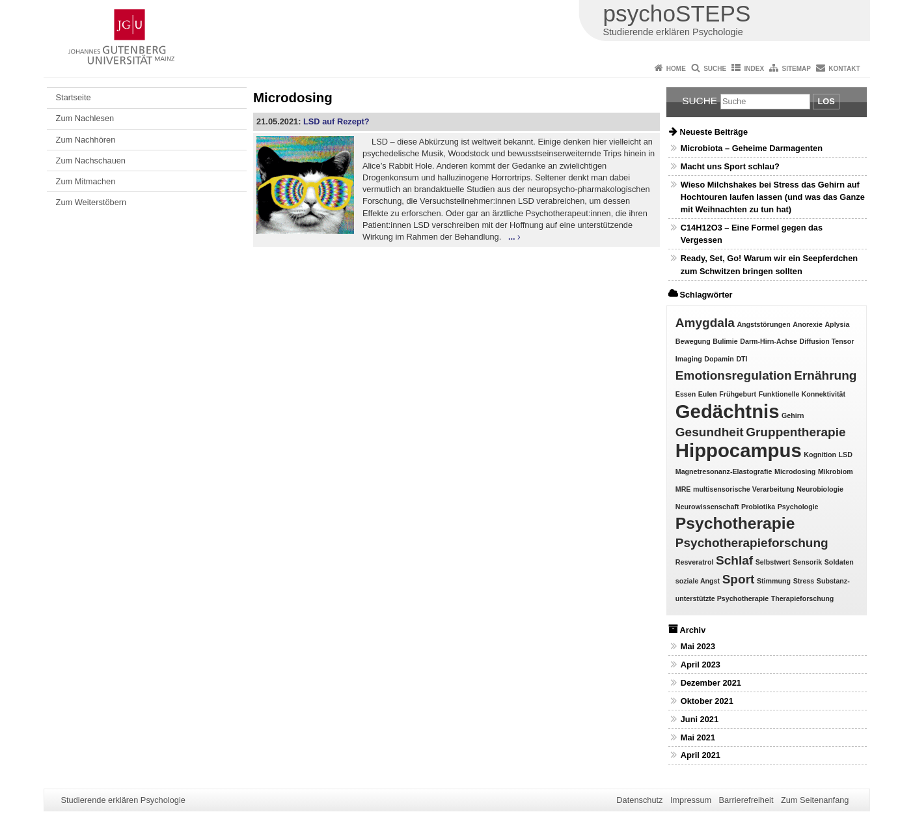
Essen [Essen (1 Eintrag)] (685, 394)
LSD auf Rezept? (336, 121)
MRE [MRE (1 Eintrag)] (683, 489)
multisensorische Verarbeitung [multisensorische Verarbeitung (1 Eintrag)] (744, 489)
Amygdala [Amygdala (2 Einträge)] (705, 322)
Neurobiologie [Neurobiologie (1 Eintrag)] (820, 489)
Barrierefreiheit (746, 800)
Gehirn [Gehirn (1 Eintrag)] (793, 415)
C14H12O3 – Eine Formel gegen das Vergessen (752, 234)
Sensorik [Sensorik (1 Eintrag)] (807, 562)
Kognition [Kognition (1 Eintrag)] (820, 454)
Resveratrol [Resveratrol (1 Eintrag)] (694, 562)
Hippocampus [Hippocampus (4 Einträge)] (738, 450)
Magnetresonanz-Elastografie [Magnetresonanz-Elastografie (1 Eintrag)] (723, 471)
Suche (714, 68)
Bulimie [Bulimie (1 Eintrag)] (725, 341)
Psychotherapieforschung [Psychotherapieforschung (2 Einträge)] (751, 543)
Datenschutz (639, 800)
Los (825, 101)
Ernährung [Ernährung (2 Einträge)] (825, 375)
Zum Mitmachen (86, 181)
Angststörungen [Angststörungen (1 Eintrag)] (763, 324)
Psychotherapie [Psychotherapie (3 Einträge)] (735, 523)
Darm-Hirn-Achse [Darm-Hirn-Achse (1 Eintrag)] (768, 341)
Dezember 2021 (711, 683)
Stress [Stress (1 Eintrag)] (804, 581)
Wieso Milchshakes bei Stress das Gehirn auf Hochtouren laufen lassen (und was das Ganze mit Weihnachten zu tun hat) (773, 197)
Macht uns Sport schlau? (730, 166)
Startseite (73, 97)
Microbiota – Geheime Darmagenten (752, 148)
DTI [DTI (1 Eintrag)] (741, 359)
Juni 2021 (699, 719)
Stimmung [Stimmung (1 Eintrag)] (774, 581)
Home (676, 68)
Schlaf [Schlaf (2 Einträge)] (734, 560)
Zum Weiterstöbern (91, 202)
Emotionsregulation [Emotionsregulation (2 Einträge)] (733, 375)
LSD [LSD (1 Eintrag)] (845, 454)
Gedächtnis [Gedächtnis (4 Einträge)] (727, 411)
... (511, 237)
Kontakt (844, 68)
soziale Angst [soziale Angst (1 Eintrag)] (697, 581)
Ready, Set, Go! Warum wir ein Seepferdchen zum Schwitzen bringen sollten (769, 264)
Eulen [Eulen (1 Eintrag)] (707, 394)
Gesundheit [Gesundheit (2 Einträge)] (709, 432)
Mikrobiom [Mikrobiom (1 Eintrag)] (835, 471)
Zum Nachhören (86, 140)
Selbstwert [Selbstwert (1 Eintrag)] (773, 562)
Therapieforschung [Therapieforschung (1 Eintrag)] (802, 598)
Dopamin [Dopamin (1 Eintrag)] (719, 359)
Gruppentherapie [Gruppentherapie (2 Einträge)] (795, 432)
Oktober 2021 (707, 701)
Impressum (690, 800)
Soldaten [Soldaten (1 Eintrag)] (839, 562)
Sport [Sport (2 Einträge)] (738, 579)
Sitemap (796, 68)
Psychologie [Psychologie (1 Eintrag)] (798, 507)
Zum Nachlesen (85, 118)
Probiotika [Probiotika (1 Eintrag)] (758, 507)
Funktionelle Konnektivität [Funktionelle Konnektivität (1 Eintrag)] (802, 394)
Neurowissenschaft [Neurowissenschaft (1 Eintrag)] (707, 507)
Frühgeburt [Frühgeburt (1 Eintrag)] (737, 394)
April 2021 (700, 755)
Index (754, 68)
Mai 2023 (698, 646)
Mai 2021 (698, 737)
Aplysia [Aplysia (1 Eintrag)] (836, 324)
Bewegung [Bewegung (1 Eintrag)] (693, 341)
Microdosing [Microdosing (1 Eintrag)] (794, 471)
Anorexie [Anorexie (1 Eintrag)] (808, 324)
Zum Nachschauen (91, 160)
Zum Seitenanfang (815, 800)
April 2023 (700, 664)
